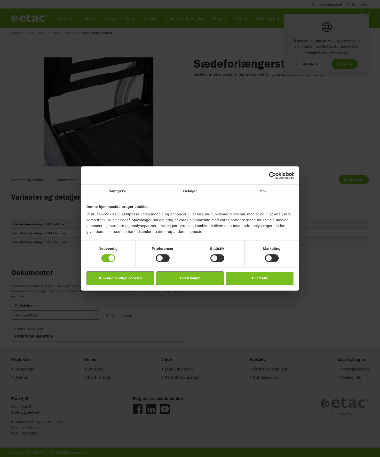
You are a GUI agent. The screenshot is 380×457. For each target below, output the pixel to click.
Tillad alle (259, 278)
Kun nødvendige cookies (120, 278)
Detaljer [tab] (190, 191)
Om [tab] (263, 191)
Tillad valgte (190, 278)
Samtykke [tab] (117, 191)
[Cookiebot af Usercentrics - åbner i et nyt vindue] (272, 175)
